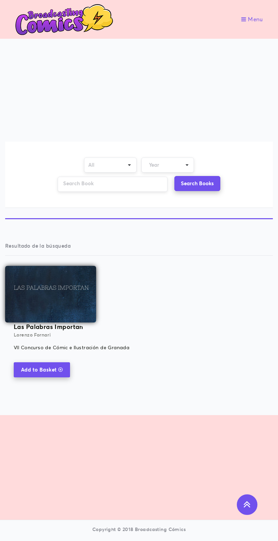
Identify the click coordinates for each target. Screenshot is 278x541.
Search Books (197, 183)
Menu (252, 19)
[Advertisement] (139, 91)
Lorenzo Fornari (32, 335)
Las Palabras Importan (48, 327)
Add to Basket (42, 369)
